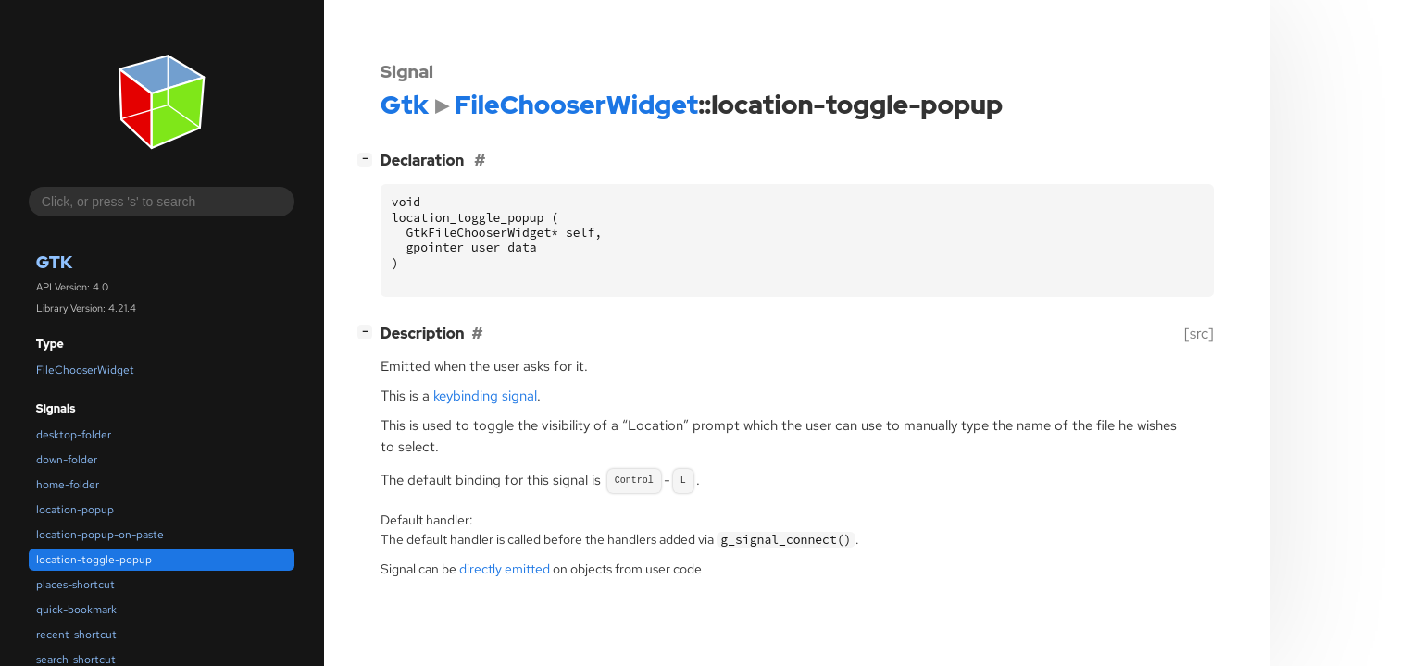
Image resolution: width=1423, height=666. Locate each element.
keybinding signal (485, 396)
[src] (1199, 333)
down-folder (66, 459)
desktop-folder (73, 434)
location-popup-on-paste (100, 534)
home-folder (67, 484)
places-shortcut (75, 584)
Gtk (54, 262)
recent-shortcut (76, 634)
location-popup (75, 509)
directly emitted (504, 569)
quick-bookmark (76, 609)
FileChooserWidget (85, 370)
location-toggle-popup (94, 559)
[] (368, 158)
